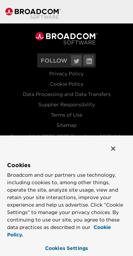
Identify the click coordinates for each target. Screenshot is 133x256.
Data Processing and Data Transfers (67, 94)
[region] (66, 197)
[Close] (118, 151)
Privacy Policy (66, 73)
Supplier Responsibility (66, 104)
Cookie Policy (66, 84)
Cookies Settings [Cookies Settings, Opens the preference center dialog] (66, 248)
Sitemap (66, 125)
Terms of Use (66, 115)
